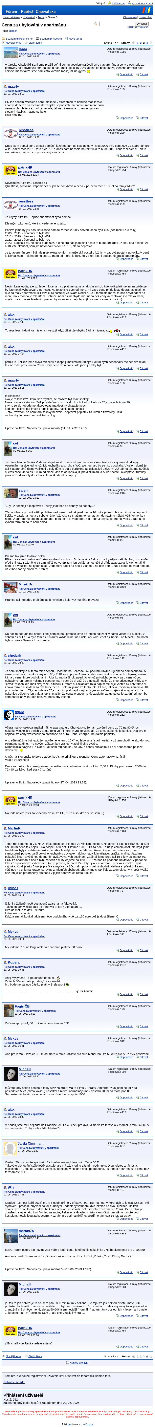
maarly (13, 86)
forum (68, 1424)
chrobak (14, 655)
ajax (11, 315)
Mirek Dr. (26, 584)
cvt (15, 443)
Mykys (13, 932)
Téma (41, 17)
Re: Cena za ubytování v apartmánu (39, 53)
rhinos (13, 888)
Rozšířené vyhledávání (138, 27)
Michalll (25, 1069)
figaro (19, 712)
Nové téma (75, 38)
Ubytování (29, 17)
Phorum (89, 1424)
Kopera (14, 962)
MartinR (14, 828)
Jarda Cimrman (30, 1143)
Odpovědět (126, 74)
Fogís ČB (22, 1006)
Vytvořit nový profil (142, 3)
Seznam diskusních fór (19, 38)
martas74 (26, 1231)
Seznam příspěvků (51, 38)
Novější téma (13, 42)
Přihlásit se (118, 3)
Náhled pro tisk (79, 1362)
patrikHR (25, 167)
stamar (13, 30)
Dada (23, 49)
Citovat (144, 74)
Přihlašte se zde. (14, 1382)
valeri (23, 490)
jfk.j (11, 1187)
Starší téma (35, 42)
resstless (26, 130)
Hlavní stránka (11, 17)
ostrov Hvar (145, 17)
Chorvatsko (130, 17)
